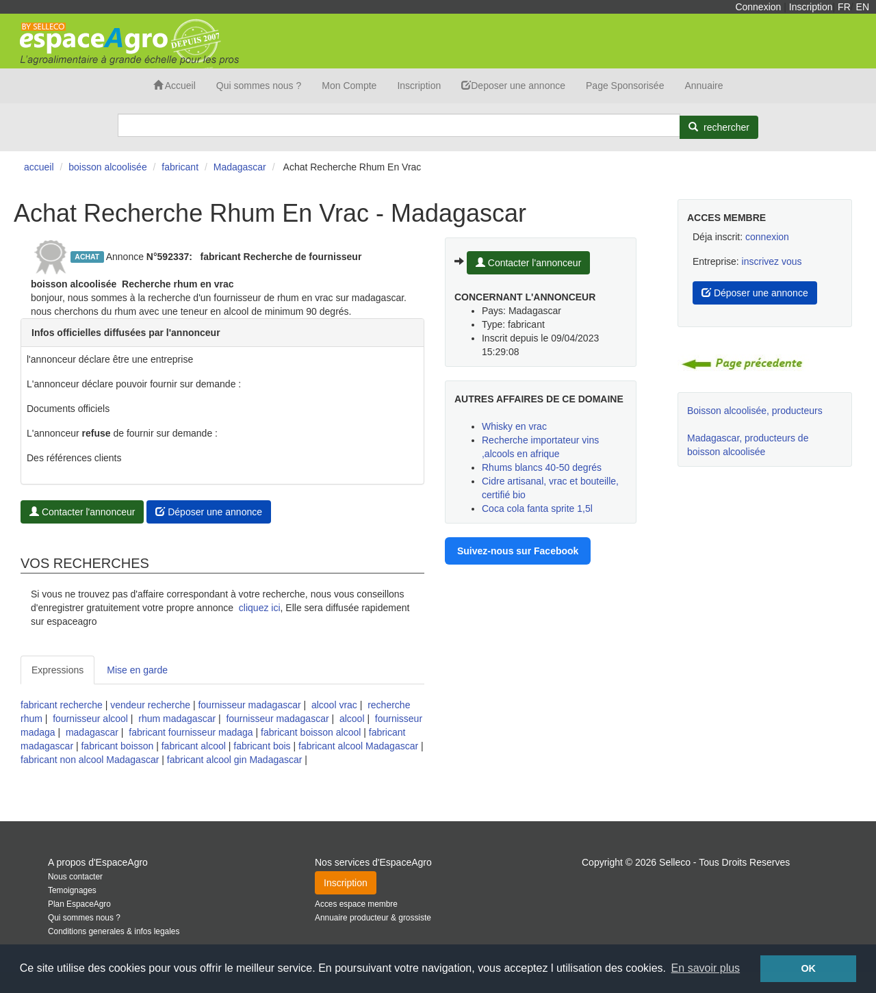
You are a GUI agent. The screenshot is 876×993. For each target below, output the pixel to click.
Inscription (811, 6)
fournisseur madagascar (249, 704)
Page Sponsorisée (625, 85)
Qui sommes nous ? (259, 85)
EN (862, 6)
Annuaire (703, 85)
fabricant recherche (62, 704)
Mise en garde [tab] (137, 670)
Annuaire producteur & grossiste (373, 918)
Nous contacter (75, 876)
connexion (767, 236)
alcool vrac (334, 704)
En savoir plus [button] (705, 968)
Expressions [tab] (57, 670)
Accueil (174, 85)
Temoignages (72, 890)
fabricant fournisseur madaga (191, 732)
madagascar (92, 732)
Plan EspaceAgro (79, 904)
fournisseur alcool (90, 718)
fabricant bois (261, 745)
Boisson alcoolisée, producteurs (755, 410)
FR (844, 6)
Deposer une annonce (513, 85)
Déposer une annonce (208, 511)
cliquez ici (260, 607)
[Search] (399, 125)
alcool (352, 718)
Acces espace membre (356, 904)
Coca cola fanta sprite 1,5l (537, 508)
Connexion (758, 6)
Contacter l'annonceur (82, 511)
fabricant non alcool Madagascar (90, 759)
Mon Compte (349, 85)
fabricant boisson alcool (311, 732)
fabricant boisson (117, 745)
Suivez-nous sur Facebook (517, 550)
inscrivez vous (772, 261)
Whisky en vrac (514, 426)
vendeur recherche (150, 704)
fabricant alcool (194, 745)
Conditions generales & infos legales (113, 931)
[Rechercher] (719, 127)
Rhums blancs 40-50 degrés (542, 467)
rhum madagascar (177, 718)
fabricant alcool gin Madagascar (234, 759)
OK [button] (808, 968)
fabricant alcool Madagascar (358, 745)
